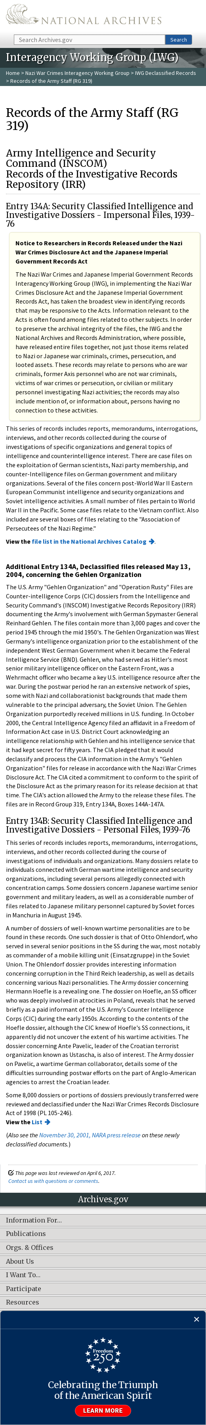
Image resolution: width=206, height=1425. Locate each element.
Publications (26, 1234)
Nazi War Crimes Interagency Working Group (77, 72)
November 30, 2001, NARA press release (90, 1135)
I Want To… (23, 1275)
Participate (23, 1289)
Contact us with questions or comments (53, 1180)
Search (178, 39)
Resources (22, 1302)
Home (13, 72)
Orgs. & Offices (29, 1247)
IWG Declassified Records (165, 72)
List (37, 1122)
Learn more (103, 1410)
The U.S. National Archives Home (83, 16)
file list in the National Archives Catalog (89, 541)
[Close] (197, 1320)
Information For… (34, 1220)
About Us (20, 1261)
